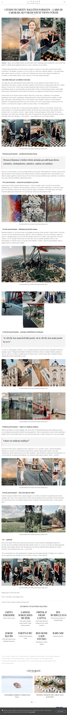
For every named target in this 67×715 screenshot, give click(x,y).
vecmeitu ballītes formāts (23, 660)
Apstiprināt (61, 711)
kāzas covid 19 (15, 656)
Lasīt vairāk (32, 712)
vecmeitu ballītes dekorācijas (9, 660)
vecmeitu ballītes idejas (36, 660)
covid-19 (9, 656)
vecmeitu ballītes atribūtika (46, 658)
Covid (4, 656)
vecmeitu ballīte (6, 658)
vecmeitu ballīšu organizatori (52, 656)
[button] (32, 702)
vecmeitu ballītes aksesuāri (17, 658)
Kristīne (4, 63)
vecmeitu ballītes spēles (8, 663)
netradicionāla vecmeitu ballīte (37, 656)
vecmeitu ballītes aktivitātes (32, 658)
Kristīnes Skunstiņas (35, 148)
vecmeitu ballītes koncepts (49, 660)
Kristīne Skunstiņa (25, 656)
